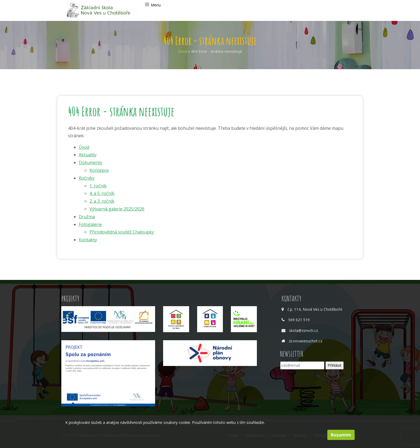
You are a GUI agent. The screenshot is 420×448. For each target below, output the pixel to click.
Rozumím (341, 435)
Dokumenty (90, 162)
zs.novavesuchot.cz (305, 340)
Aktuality (87, 155)
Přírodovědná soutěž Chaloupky (121, 232)
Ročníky (87, 178)
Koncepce (99, 170)
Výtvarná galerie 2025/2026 (116, 209)
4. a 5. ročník (101, 193)
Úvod (182, 51)
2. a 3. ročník (101, 201)
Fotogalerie (90, 224)
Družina (87, 217)
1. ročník (98, 186)
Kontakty (88, 240)
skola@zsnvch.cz (303, 330)
